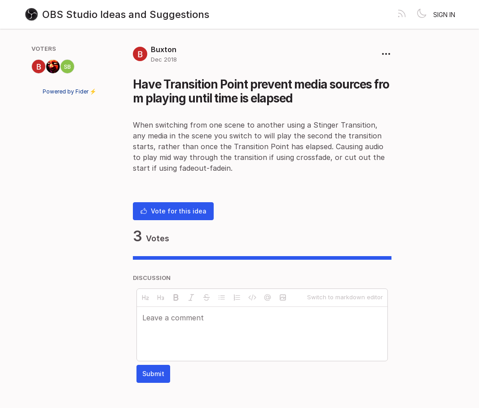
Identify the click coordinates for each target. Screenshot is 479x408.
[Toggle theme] (421, 14)
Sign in (444, 14)
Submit (153, 373)
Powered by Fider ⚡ (70, 91)
